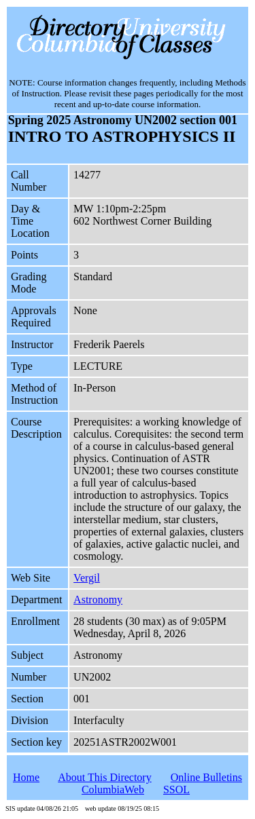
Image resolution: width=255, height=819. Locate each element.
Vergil (86, 578)
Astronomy (97, 599)
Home (26, 777)
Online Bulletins (206, 777)
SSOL (176, 789)
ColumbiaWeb (113, 789)
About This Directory (104, 777)
